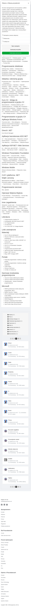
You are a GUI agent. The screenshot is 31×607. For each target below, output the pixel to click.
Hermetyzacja (12, 70)
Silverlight (21, 164)
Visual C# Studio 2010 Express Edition (14, 279)
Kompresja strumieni (8, 197)
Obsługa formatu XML (22, 113)
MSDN (6, 288)
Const (9, 352)
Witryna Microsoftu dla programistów (14, 302)
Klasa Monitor (24, 184)
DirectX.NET (6, 213)
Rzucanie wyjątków (13, 429)
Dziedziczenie (18, 68)
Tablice (24, 86)
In (8, 391)
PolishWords (8, 238)
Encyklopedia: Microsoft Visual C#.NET (14, 221)
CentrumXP (7, 242)
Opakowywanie (25, 81)
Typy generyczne (19, 91)
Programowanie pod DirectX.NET (13, 248)
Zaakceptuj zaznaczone (15, 53)
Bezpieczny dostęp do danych (21, 182)
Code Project (8, 266)
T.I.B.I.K (11, 243)
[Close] (28, 3)
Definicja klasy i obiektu (8, 68)
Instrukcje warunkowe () (14, 327)
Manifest (8, 211)
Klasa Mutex (16, 184)
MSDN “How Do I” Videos (11, 292)
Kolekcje (11, 91)
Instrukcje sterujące (7, 84)
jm (2, 148)
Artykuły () (11, 314)
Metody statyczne (13, 449)
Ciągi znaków (6, 90)
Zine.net (13, 252)
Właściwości (20, 90)
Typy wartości (16, 81)
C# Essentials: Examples (15, 245)
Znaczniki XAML (15, 155)
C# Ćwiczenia (8, 224)
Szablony (25, 159)
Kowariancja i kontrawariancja (9, 93)
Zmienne (15, 86)
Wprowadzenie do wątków (8, 180)
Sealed (10, 458)
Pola (20, 86)
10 (18, 338)
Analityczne (5, 41)
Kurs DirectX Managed (7, 133)
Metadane (14, 211)
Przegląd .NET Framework (20, 106)
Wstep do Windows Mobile (8, 170)
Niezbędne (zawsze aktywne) (10, 35)
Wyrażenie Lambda (13, 95)
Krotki (16, 88)
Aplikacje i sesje (23, 149)
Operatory (15, 84)
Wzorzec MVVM (14, 164)
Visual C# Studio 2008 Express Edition (14, 278)
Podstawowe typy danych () (15, 321)
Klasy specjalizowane (10, 139)
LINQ (21, 95)
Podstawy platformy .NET (17, 104)
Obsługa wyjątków (24, 88)
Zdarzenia (4, 95)
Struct (9, 343)
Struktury (11, 88)
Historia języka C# (6, 58)
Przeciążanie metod (13, 439)
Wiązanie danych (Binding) (10, 160)
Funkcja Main (6, 63)
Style (20, 159)
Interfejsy (19, 72)
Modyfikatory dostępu (7, 74)
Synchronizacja (7, 184)
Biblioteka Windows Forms (11, 111)
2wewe (3, 149)
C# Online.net (12, 270)
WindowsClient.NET (19, 250)
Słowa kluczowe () (13, 331)
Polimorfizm (21, 70)
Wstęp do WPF (5, 155)
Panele (22, 155)
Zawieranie (4, 70)
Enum (9, 410)
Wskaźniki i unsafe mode (8, 205)
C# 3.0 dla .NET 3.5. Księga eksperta (14, 226)
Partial (10, 381)
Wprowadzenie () (13, 333)
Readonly (10, 372)
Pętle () (11, 325)
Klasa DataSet (14, 142)
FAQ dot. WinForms (9, 268)
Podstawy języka (17, 58)
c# (2, 139)
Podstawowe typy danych (8, 208)
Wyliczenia (4, 88)
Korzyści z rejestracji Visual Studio (13, 300)
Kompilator (25, 61)
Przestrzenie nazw (6, 81)
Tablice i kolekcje (6, 110)
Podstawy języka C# (7, 106)
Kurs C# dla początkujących (11, 235)
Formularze (22, 148)
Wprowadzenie (5, 104)
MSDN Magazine (9, 299)
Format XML (25, 195)
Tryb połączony (22, 140)
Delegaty (21, 93)
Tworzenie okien (6, 122)
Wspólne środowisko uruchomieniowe (11, 61)
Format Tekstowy (6, 195)
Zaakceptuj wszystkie (15, 49)
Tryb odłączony (6, 142)
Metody (13, 90)
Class (9, 401)
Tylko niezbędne (15, 46)
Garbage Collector (21, 75)
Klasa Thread (20, 180)
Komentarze (6, 83)
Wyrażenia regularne (12, 206)
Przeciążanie (22, 206)
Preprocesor (19, 208)
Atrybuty (12, 96)
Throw (10, 420)
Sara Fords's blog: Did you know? (13, 304)
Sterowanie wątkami (7, 182)
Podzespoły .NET (24, 111)
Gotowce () (12, 329)
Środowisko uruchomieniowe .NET (15, 59)
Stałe (10, 86)
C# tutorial (7, 247)
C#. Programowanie (9, 223)
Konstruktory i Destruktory (8, 72)
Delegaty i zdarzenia (22, 108)
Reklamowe (5, 38)
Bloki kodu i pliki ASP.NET (11, 148)
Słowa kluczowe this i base (8, 75)
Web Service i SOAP (12, 149)
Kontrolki (4, 157)
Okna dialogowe (16, 122)
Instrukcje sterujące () (14, 319)
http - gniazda (5, 189)
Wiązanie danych (24, 142)
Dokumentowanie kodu (14, 210)
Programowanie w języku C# (12, 219)
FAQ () (10, 316)
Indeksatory (5, 91)
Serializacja (26, 211)
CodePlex (23, 297)
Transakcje (14, 140)
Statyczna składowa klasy (20, 74)
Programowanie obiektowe (8, 108)
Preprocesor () (12, 323)
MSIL (20, 211)
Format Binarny (16, 195)
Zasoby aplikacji (13, 159)
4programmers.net (11, 7)
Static (9, 362)
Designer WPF (14, 253)
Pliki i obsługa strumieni (9, 113)
